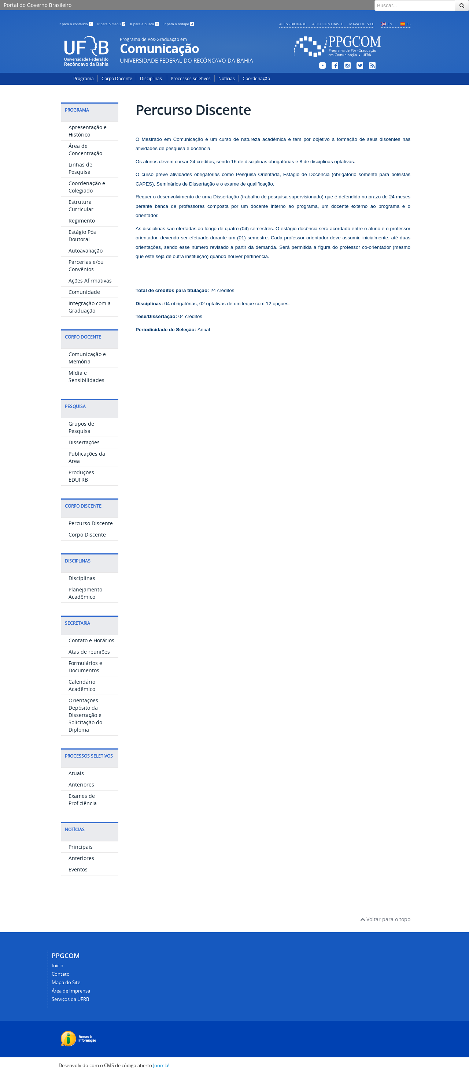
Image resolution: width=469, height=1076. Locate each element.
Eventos (78, 869)
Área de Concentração (85, 149)
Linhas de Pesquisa (80, 168)
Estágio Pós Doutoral (82, 235)
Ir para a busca (145, 24)
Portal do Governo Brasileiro (37, 4)
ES (408, 23)
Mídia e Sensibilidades (86, 376)
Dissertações (84, 442)
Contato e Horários (91, 640)
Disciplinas (151, 78)
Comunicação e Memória (87, 358)
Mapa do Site (361, 23)
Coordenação (256, 78)
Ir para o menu (111, 24)
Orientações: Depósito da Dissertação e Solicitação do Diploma (85, 715)
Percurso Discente (91, 523)
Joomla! (161, 1065)
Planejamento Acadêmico (85, 593)
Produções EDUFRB (81, 476)
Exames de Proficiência (83, 799)
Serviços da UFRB (70, 999)
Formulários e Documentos (85, 667)
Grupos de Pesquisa (81, 427)
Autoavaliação (86, 250)
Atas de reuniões (89, 651)
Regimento (82, 220)
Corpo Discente (87, 534)
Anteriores (81, 784)
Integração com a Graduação (90, 307)
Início (57, 966)
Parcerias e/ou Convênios (86, 265)
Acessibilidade (292, 23)
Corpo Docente (116, 78)
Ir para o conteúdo (76, 24)
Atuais (76, 773)
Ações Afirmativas (90, 280)
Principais (81, 846)
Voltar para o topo (385, 919)
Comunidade (84, 291)
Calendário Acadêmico (82, 685)
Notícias (226, 78)
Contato (61, 974)
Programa (83, 78)
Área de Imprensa (71, 991)
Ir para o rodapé (178, 24)
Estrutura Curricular (81, 205)
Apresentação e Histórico (88, 131)
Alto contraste (327, 23)
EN (389, 23)
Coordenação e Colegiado (87, 187)
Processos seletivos (191, 78)
